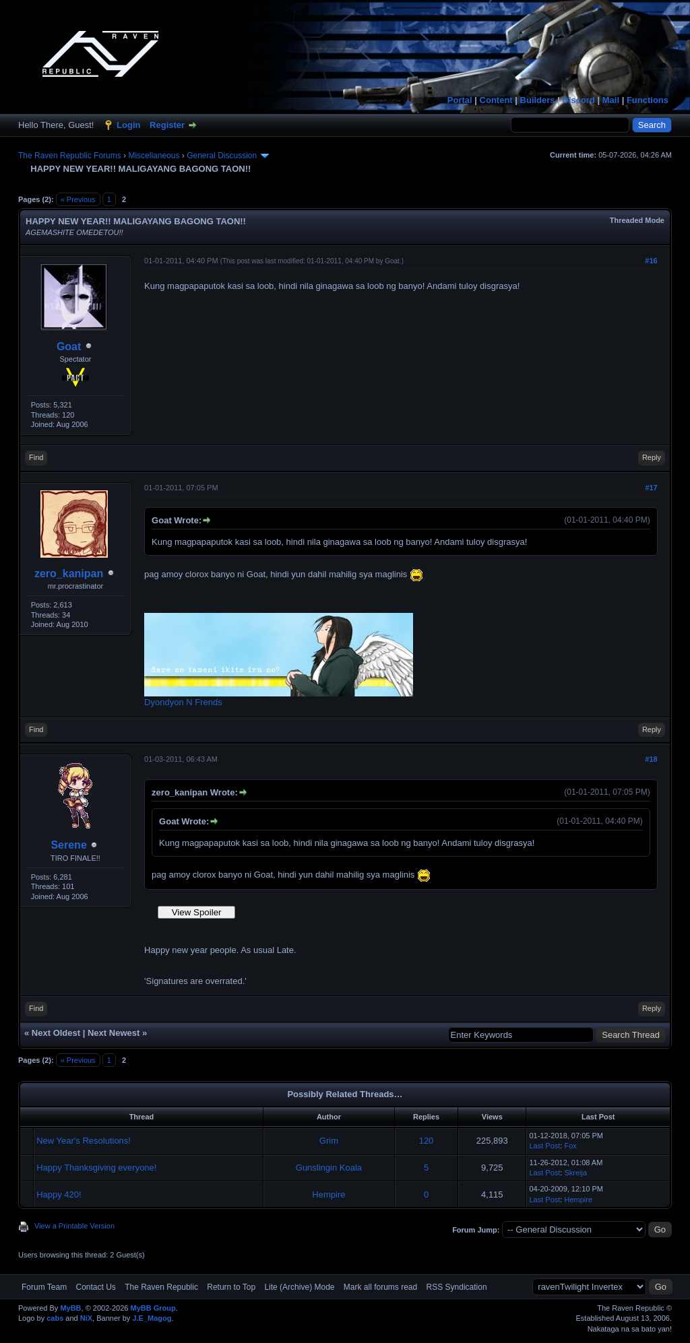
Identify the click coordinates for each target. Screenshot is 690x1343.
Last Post (544, 1146)
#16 (651, 261)
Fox (570, 1146)
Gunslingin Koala (329, 1167)
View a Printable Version (74, 1226)
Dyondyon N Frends (183, 702)
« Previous (78, 199)
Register (167, 125)
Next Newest (113, 1033)
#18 (651, 759)
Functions (647, 100)
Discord (578, 100)
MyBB (70, 1308)
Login (128, 125)
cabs (54, 1318)
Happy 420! (59, 1194)
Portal (459, 100)
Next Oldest (56, 1033)
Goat (69, 346)
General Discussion (222, 155)
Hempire (328, 1194)
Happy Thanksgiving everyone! (96, 1167)
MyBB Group (152, 1308)
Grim (328, 1141)
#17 (651, 488)
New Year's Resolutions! (83, 1141)
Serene (68, 845)
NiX (86, 1318)
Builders (537, 100)
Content (496, 100)
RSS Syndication (457, 1287)
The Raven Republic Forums (69, 155)
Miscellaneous (153, 155)
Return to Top (231, 1287)
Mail (610, 100)
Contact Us (95, 1287)
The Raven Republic (161, 1287)
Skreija (575, 1173)
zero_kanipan (68, 573)
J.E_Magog (151, 1318)
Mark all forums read (380, 1287)
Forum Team (44, 1287)
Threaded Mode (637, 220)
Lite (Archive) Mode (299, 1287)
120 (426, 1141)
